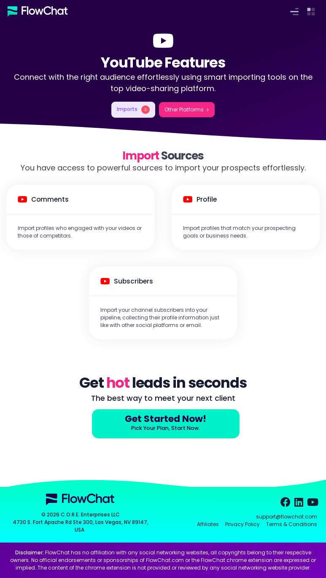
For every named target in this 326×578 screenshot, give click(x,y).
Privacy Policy (242, 524)
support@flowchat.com (286, 516)
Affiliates (208, 524)
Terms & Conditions (291, 524)
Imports (133, 109)
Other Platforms (184, 109)
